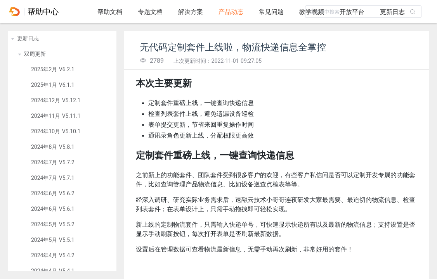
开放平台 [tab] (352, 12)
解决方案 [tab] (190, 12)
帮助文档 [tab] (109, 12)
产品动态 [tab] (230, 12)
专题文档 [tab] (150, 12)
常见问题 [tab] (271, 12)
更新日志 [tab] (392, 12)
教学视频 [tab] (311, 12)
